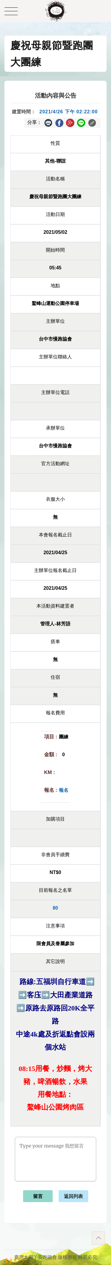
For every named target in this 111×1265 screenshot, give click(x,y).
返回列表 (73, 1196)
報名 (63, 790)
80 (55, 907)
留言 (38, 1196)
